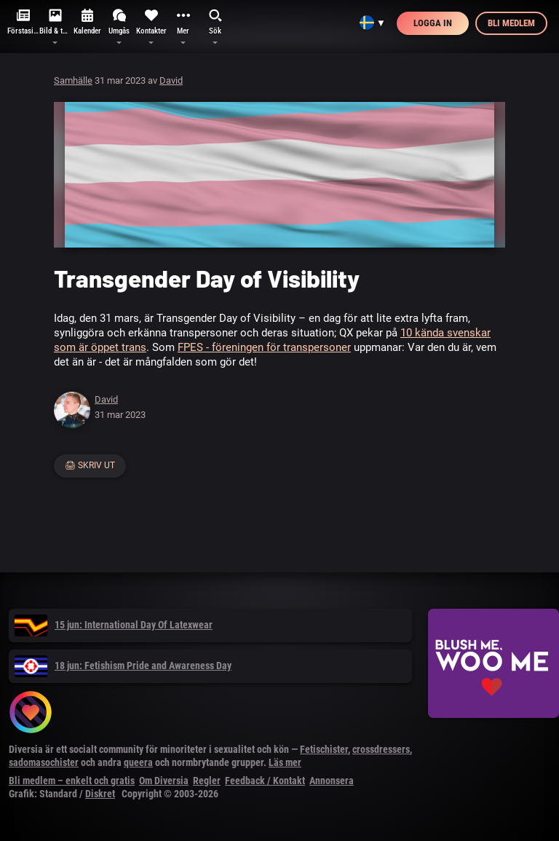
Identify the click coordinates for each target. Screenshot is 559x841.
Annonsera (331, 780)
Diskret (100, 793)
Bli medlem (511, 22)
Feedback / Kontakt (265, 780)
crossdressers (381, 749)
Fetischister (324, 749)
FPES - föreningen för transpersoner (264, 347)
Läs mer (285, 762)
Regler (207, 780)
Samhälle (73, 80)
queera (138, 762)
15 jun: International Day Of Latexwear (114, 625)
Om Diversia (164, 780)
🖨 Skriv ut (90, 465)
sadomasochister (44, 762)
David (171, 80)
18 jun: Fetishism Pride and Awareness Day (123, 665)
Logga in (432, 22)
